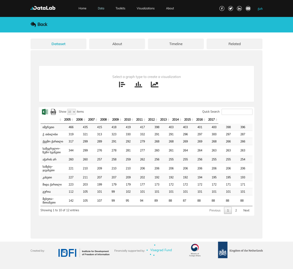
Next (246, 199)
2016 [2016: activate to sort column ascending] (232, 119)
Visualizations (146, 8)
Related (234, 44)
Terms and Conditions (72, 263)
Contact (47, 263)
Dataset (58, 43)
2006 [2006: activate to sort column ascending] (106, 119)
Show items (71, 111)
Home (82, 8)
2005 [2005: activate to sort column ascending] (93, 119)
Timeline (176, 44)
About (170, 8)
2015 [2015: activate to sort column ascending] (219, 119)
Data (101, 8)
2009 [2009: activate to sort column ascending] (144, 119)
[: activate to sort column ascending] (64, 120)
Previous (215, 199)
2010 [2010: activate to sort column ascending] (156, 119)
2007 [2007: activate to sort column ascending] (119, 119)
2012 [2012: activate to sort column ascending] (182, 119)
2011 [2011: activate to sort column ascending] (169, 119)
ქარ (260, 8)
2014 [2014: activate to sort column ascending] (207, 119)
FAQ (33, 263)
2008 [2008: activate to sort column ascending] (131, 119)
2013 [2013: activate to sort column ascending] (194, 119)
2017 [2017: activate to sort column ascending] (245, 119)
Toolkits (120, 8)
